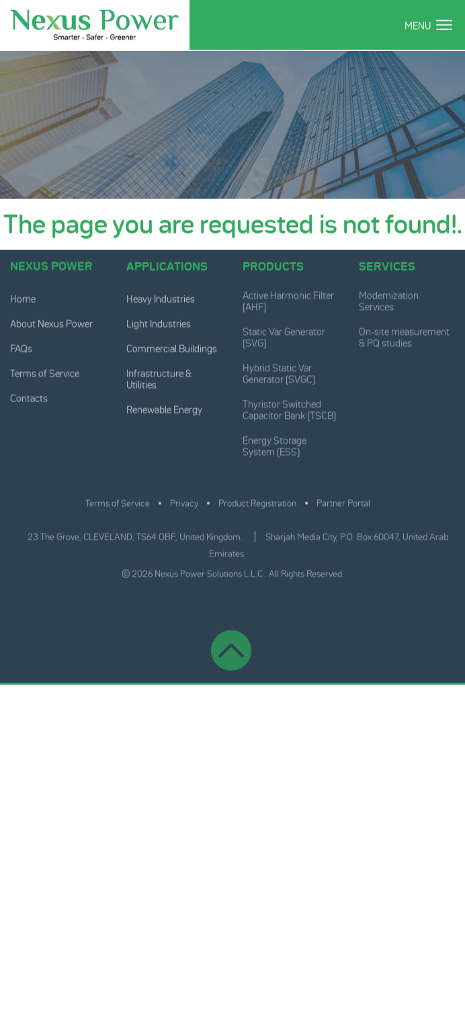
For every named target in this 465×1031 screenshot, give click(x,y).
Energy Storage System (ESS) (274, 443)
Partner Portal (343, 500)
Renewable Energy (164, 409)
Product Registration (257, 500)
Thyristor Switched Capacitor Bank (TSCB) (289, 406)
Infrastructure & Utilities (159, 378)
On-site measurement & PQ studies (404, 334)
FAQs (21, 348)
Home (23, 298)
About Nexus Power (51, 323)
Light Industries (158, 323)
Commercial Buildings (171, 348)
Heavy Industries (160, 298)
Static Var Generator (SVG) (284, 334)
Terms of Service (44, 373)
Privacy (184, 500)
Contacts (29, 397)
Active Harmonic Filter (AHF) (288, 298)
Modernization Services (389, 298)
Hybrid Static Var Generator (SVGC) (279, 370)
